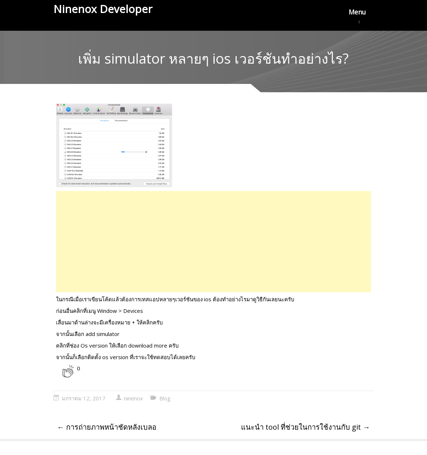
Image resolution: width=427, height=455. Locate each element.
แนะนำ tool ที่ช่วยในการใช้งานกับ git (305, 427)
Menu (357, 18)
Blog (165, 398)
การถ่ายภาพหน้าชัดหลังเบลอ (106, 427)
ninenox (133, 398)
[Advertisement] (213, 241)
